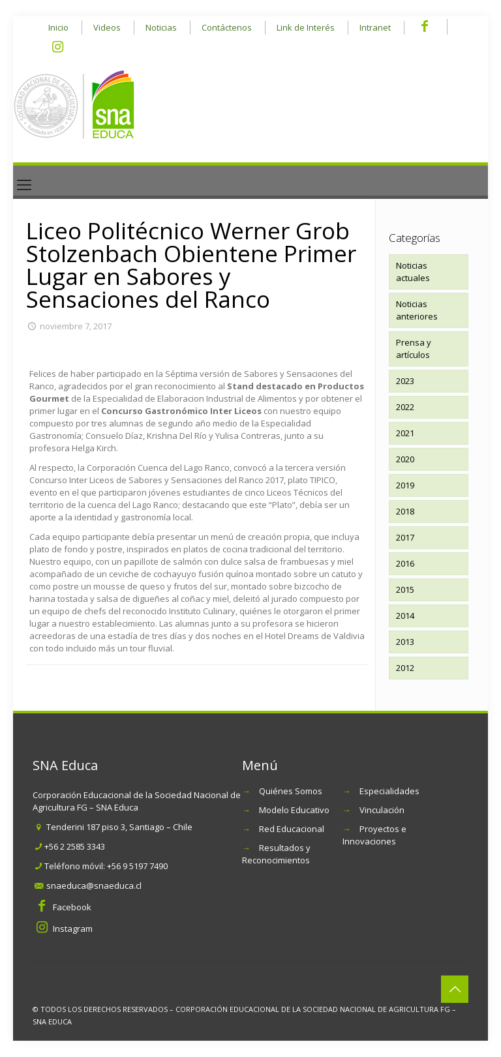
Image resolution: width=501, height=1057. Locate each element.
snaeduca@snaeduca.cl (94, 885)
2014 (405, 615)
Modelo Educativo (294, 810)
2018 (405, 511)
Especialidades (389, 791)
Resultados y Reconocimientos (276, 854)
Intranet (375, 27)
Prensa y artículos (413, 348)
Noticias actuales (413, 272)
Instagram (73, 928)
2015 (405, 589)
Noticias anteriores (417, 310)
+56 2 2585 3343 (74, 846)
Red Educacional (291, 829)
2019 (405, 485)
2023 (405, 381)
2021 (405, 433)
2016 (405, 563)
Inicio (58, 27)
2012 (405, 668)
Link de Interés (306, 27)
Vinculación (381, 810)
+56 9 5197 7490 (137, 866)
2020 (405, 459)
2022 (405, 407)
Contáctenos (227, 27)
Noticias (161, 27)
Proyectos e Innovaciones (374, 835)
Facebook (72, 907)
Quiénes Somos (290, 791)
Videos (107, 27)
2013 (405, 642)
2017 (405, 537)
